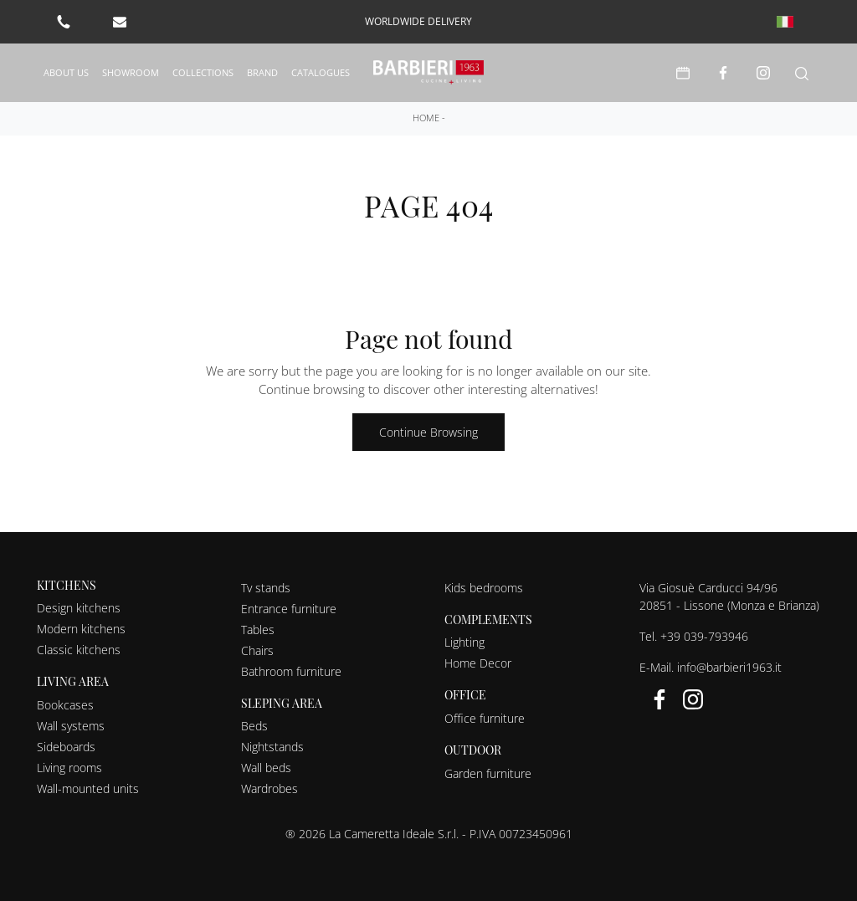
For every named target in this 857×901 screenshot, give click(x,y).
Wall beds (266, 766)
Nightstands (272, 745)
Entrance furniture (288, 606)
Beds (254, 724)
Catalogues (320, 70)
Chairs (257, 648)
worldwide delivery (418, 21)
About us (66, 70)
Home (426, 115)
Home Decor (477, 661)
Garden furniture (487, 771)
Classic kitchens (79, 648)
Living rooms (69, 766)
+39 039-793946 (704, 634)
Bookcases (65, 703)
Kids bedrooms (483, 585)
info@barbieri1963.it (729, 665)
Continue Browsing (428, 430)
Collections (202, 70)
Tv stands (265, 585)
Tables (258, 627)
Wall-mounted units (88, 787)
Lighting (464, 640)
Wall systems (71, 724)
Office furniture (484, 716)
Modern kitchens (81, 627)
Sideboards (66, 745)
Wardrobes (269, 787)
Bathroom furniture (291, 669)
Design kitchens (79, 606)
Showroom (130, 70)
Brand (262, 70)
